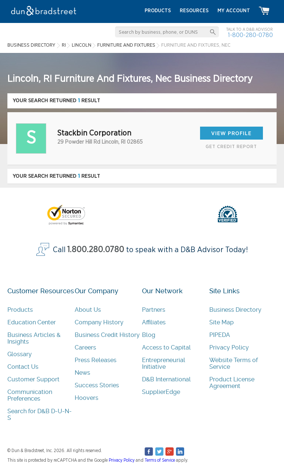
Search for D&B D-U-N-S (39, 414)
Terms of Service (160, 460)
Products (20, 309)
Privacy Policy (229, 347)
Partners (153, 309)
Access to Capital (166, 347)
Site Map (221, 322)
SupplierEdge (161, 391)
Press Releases (95, 360)
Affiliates (154, 322)
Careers (85, 347)
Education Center (31, 322)
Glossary (19, 354)
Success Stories (97, 385)
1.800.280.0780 (95, 249)
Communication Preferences (29, 395)
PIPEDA (219, 334)
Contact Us (22, 366)
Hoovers (86, 397)
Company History (99, 322)
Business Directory (235, 309)
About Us (88, 309)
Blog (148, 334)
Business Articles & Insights (34, 338)
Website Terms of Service (233, 363)
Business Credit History (107, 334)
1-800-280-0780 (250, 35)
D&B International (166, 379)
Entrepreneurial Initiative (163, 363)
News (82, 372)
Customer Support (33, 379)
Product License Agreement (231, 383)
